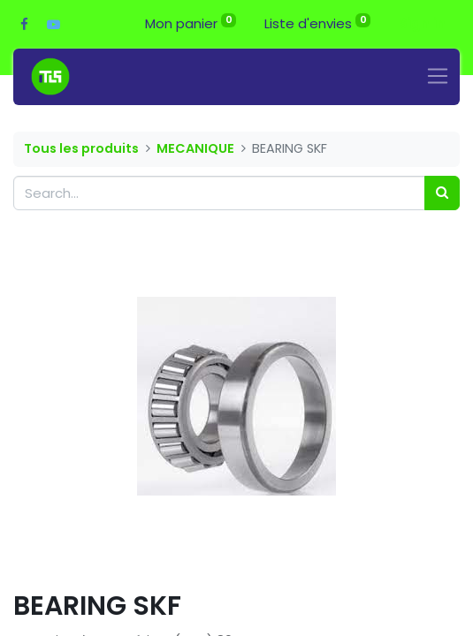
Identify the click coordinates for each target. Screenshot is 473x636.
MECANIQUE (195, 148)
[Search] (442, 193)
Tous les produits (81, 148)
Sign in (422, 23)
